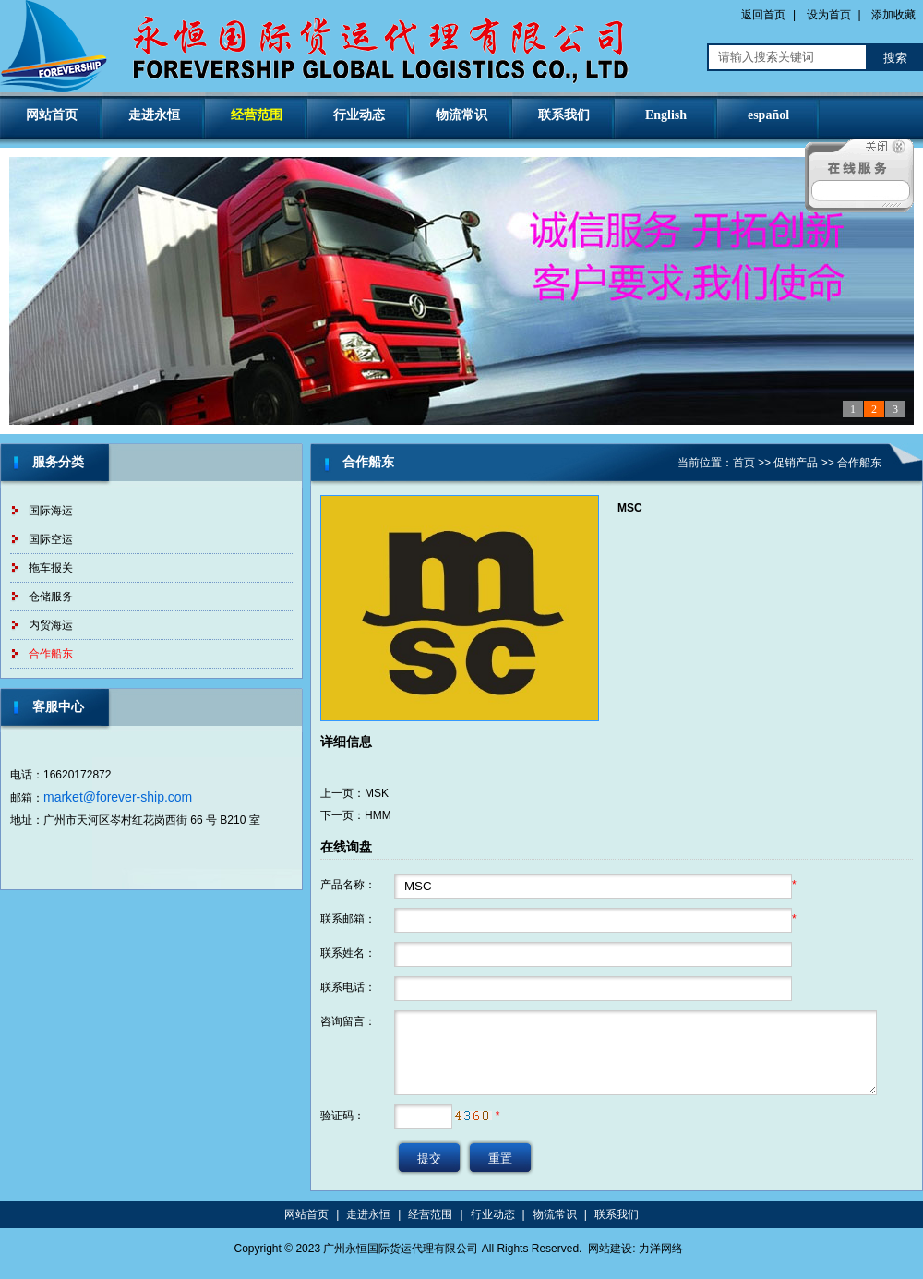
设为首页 (829, 14)
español (768, 115)
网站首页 (52, 115)
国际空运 (51, 539)
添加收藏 (893, 14)
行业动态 (359, 115)
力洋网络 (661, 1248)
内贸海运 (51, 625)
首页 (744, 462)
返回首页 (763, 14)
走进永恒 (154, 115)
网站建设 (610, 1248)
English (666, 115)
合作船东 (51, 653)
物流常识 (461, 115)
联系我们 (564, 115)
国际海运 (51, 510)
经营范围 (256, 115)
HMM (378, 815)
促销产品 (795, 462)
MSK (377, 793)
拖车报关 (51, 567)
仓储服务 (51, 596)
